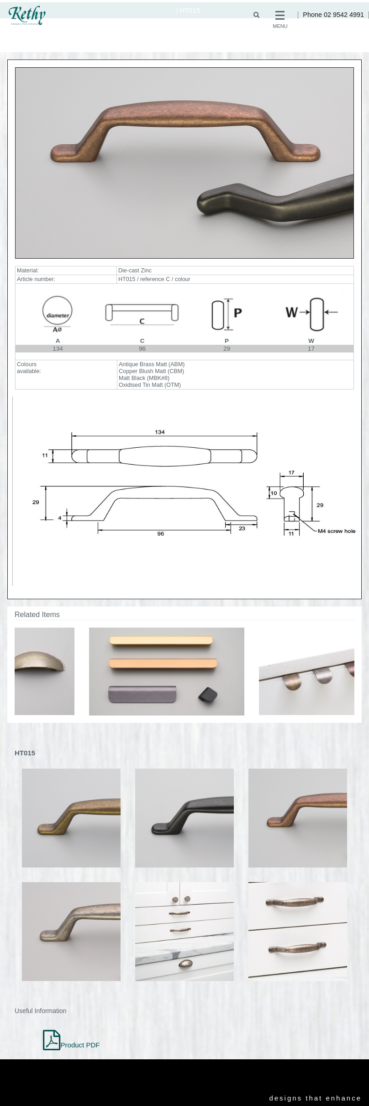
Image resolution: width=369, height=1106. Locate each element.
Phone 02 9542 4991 (333, 14)
